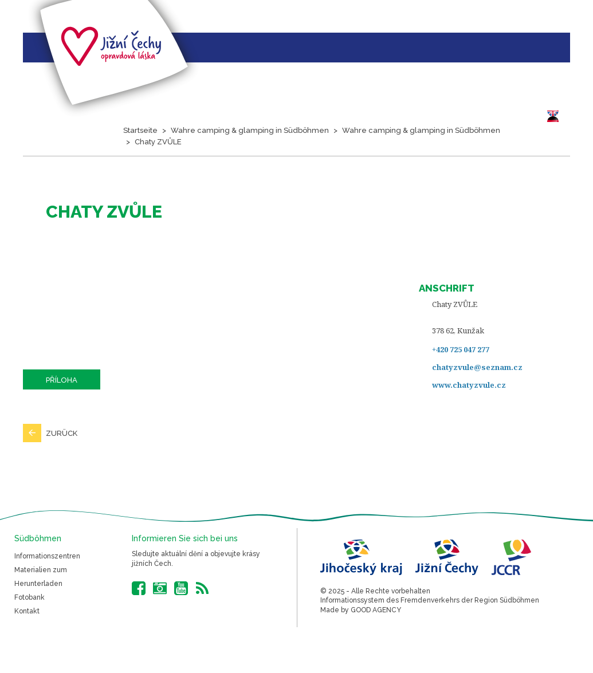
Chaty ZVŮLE (158, 141)
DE (555, 116)
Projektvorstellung (79, 193)
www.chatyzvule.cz (469, 385)
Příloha (61, 380)
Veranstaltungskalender (261, 193)
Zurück (61, 433)
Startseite (19, 193)
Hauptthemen (165, 193)
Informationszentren (47, 556)
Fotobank (29, 597)
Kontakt (27, 611)
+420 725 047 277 (460, 349)
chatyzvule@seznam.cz (477, 367)
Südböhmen (387, 193)
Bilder (340, 193)
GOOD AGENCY (376, 610)
